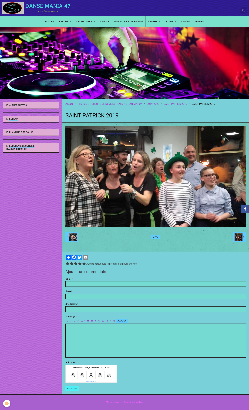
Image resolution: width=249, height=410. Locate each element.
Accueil (69, 103)
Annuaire (199, 21)
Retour (155, 237)
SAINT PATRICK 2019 (175, 103)
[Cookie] (6, 403)
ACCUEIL (49, 21)
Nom (68, 279)
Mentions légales (114, 402)
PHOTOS (153, 21)
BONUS (169, 21)
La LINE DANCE (84, 21)
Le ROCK (104, 21)
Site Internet (71, 304)
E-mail (68, 291)
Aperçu (122, 321)
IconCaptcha (90, 381)
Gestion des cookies (133, 402)
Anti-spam (70, 362)
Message (70, 316)
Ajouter (72, 388)
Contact (185, 21)
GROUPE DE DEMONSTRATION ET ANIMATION (116, 103)
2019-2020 (153, 103)
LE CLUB (64, 21)
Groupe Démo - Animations (128, 21)
